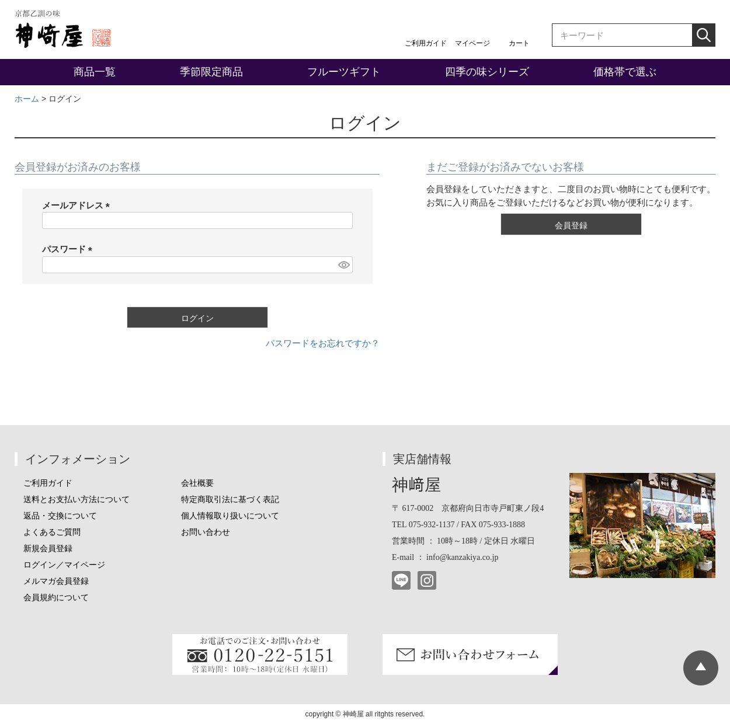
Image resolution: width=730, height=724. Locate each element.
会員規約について (56, 597)
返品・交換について (60, 515)
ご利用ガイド (426, 43)
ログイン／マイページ (64, 565)
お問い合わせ (205, 532)
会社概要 (197, 483)
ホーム (27, 98)
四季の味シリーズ (487, 72)
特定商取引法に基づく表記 (230, 499)
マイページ (472, 43)
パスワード (69, 249)
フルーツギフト (344, 72)
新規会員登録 (47, 548)
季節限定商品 (211, 72)
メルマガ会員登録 (56, 581)
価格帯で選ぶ (624, 72)
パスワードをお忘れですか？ (323, 343)
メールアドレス (78, 205)
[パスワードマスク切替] (343, 265)
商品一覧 (95, 72)
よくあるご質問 (52, 532)
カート (519, 43)
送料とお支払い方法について (76, 499)
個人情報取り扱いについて (230, 515)
